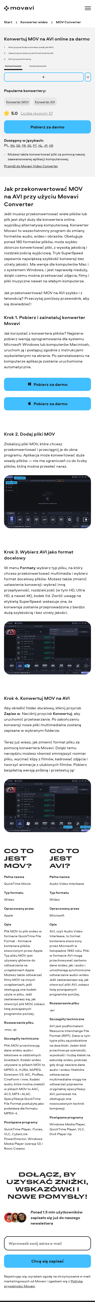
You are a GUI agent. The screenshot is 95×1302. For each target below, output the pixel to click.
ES (29, 145)
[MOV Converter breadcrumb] (68, 22)
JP (46, 145)
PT (35, 145)
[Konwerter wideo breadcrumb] (34, 22)
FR (24, 145)
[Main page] (19, 8)
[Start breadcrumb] (8, 22)
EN (12, 145)
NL (40, 145)
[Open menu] (88, 8)
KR (51, 145)
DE (18, 145)
